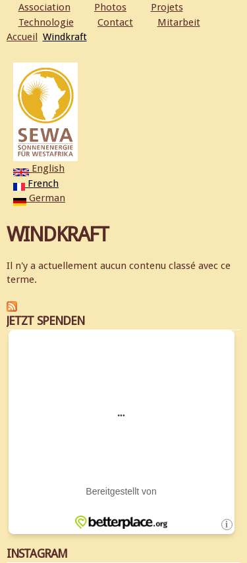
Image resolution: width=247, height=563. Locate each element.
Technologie (46, 22)
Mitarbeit (178, 22)
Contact (115, 22)
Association (44, 7)
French (36, 183)
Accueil (22, 37)
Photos (110, 7)
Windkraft (65, 37)
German (39, 198)
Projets (167, 7)
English (39, 168)
